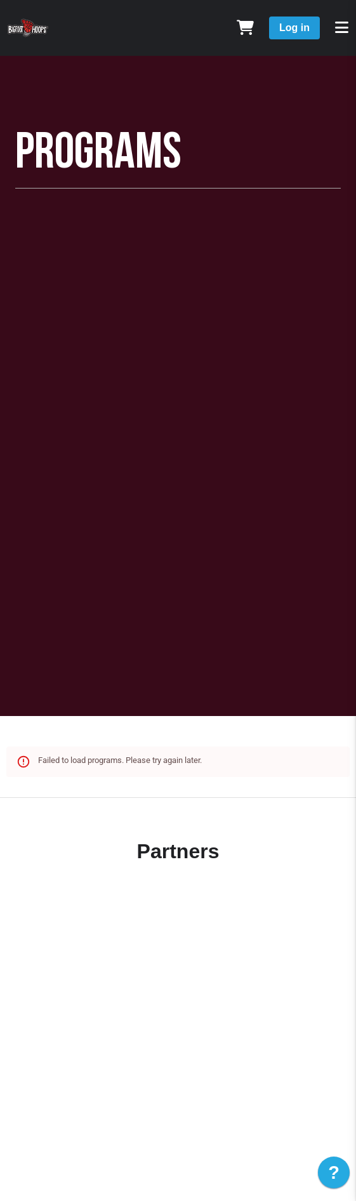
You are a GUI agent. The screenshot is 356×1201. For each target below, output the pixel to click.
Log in (294, 27)
